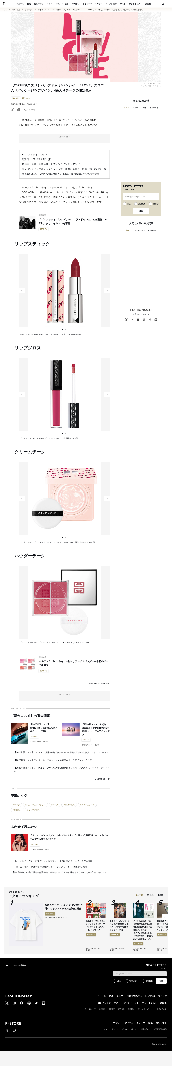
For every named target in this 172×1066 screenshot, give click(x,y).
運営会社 (121, 1009)
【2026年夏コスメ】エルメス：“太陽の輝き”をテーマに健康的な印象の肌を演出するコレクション (61, 752)
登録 (141, 211)
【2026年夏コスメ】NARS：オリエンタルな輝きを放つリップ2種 (44, 727)
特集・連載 (16, 10)
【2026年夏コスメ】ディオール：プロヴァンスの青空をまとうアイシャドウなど (53, 760)
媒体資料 (112, 1009)
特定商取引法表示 (160, 1029)
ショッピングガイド (111, 1029)
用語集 (148, 4)
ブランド (117, 1023)
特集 (29, 4)
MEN (129, 204)
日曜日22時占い (134, 996)
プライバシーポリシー (146, 1009)
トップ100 (87, 4)
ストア (49, 4)
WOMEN (141, 204)
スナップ (98, 4)
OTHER (156, 204)
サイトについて (90, 1009)
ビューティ (38, 4)
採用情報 (102, 1009)
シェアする (29, 109)
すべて (126, 108)
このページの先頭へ (15, 965)
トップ (4, 10)
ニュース (20, 4)
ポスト (123, 4)
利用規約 (131, 1009)
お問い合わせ (162, 1009)
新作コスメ (42, 10)
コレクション (111, 4)
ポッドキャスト (135, 4)
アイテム (129, 1023)
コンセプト (161, 1023)
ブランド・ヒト (62, 4)
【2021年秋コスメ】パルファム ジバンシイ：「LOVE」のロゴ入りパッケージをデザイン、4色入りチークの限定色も (97, 10)
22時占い (76, 4)
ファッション (139, 231)
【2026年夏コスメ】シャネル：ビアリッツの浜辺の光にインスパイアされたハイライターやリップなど (61, 770)
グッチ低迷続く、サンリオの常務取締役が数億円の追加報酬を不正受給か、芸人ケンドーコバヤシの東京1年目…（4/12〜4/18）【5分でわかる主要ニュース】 (143, 930)
